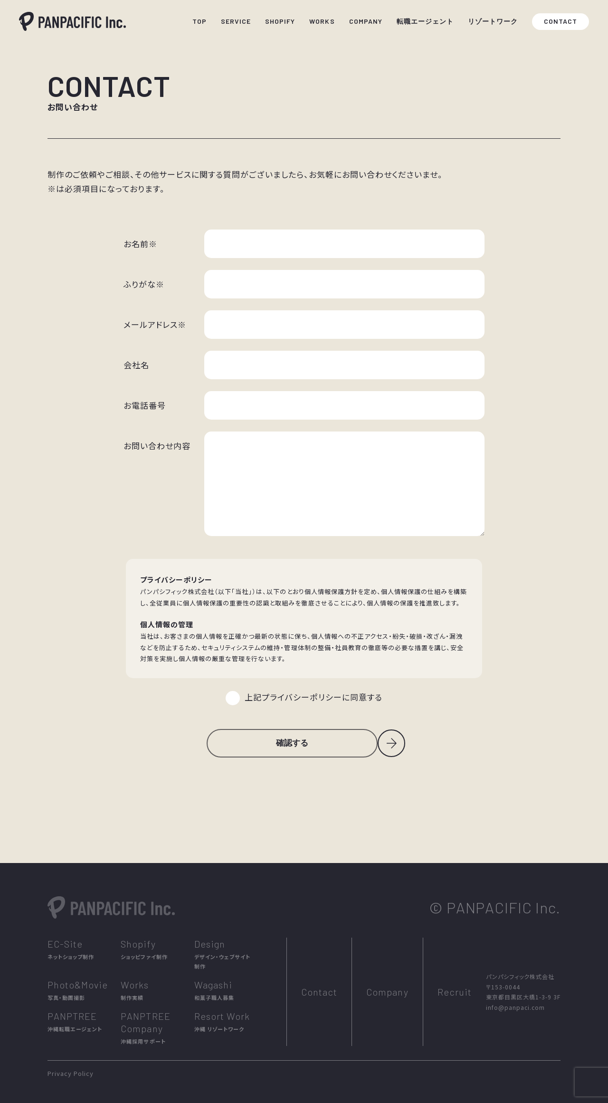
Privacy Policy (71, 1073)
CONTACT (560, 21)
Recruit (454, 991)
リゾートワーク (493, 21)
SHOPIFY (280, 21)
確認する (292, 743)
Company (387, 991)
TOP (199, 21)
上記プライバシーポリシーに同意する (313, 697)
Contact (319, 991)
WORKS (321, 21)
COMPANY (365, 21)
